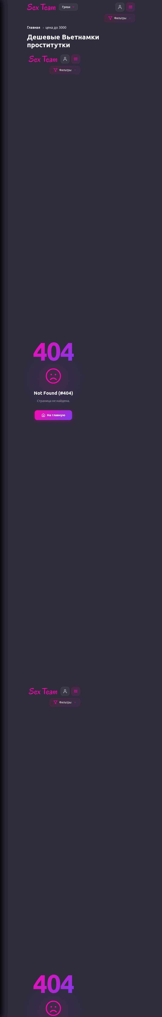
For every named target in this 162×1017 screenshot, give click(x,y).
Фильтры (119, 18)
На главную (53, 415)
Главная (34, 27)
